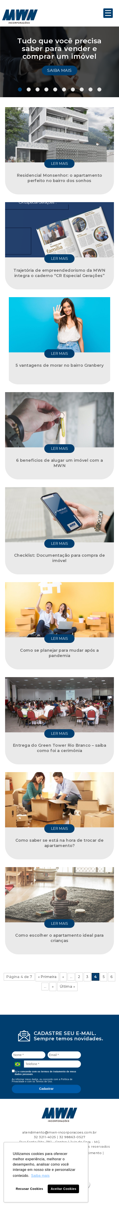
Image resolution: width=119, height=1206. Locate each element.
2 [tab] (29, 89)
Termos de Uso (44, 1081)
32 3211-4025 (45, 1137)
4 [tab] (46, 89)
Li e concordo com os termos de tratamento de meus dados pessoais (44, 1072)
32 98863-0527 (72, 1137)
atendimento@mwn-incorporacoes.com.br (59, 1132)
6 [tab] (64, 89)
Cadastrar (46, 1088)
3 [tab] (38, 89)
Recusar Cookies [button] (29, 1189)
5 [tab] (55, 89)
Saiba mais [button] (40, 1176)
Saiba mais (59, 70)
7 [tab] (73, 89)
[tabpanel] (59, 62)
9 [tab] (91, 89)
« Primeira (47, 977)
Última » (67, 986)
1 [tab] (20, 89)
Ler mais (59, 163)
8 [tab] (82, 89)
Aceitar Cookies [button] (63, 1189)
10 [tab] (99, 89)
